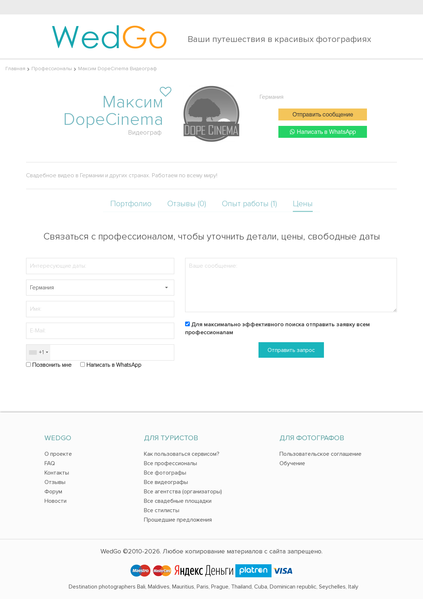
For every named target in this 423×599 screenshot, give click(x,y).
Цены (303, 204)
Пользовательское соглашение (320, 454)
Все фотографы (165, 472)
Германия (271, 97)
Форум (53, 491)
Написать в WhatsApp (323, 132)
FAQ (49, 463)
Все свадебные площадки (178, 501)
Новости (55, 501)
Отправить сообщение (322, 115)
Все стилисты (161, 510)
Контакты (56, 472)
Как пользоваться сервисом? (181, 454)
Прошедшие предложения (178, 519)
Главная (15, 68)
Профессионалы (51, 68)
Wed (109, 36)
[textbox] (100, 288)
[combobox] (38, 352)
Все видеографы (166, 482)
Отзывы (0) (186, 204)
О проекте (58, 454)
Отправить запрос (291, 350)
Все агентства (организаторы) (183, 491)
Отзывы (54, 482)
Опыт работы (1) (249, 204)
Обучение (292, 463)
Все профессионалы (170, 463)
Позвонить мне (52, 365)
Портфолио (130, 204)
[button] (166, 288)
